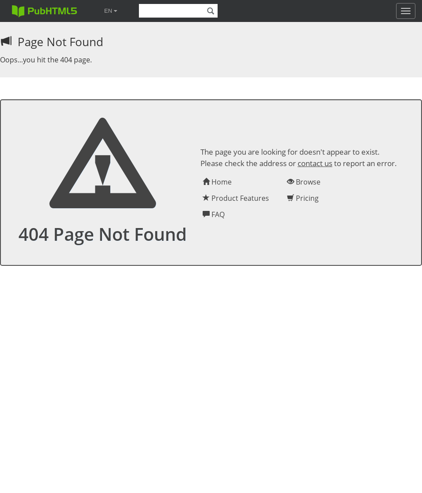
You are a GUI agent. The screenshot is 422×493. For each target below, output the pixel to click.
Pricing (303, 198)
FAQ (214, 214)
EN (110, 10)
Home (217, 182)
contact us (315, 163)
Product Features (236, 198)
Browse (303, 182)
